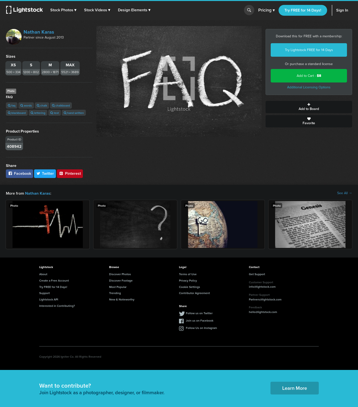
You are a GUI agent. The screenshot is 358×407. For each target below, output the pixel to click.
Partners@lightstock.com (265, 299)
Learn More (294, 387)
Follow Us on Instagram (201, 328)
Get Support (257, 274)
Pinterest (70, 173)
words (26, 105)
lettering (38, 113)
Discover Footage (121, 280)
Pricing (266, 10)
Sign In (342, 10)
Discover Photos (120, 274)
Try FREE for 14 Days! (302, 10)
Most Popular (118, 287)
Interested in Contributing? (57, 305)
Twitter (45, 173)
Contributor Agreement (194, 293)
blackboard (17, 113)
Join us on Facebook (199, 320)
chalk (42, 105)
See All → (344, 193)
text (54, 113)
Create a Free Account (54, 280)
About (43, 274)
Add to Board (308, 107)
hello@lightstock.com (263, 312)
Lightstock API (48, 299)
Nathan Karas (39, 32)
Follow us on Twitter (199, 313)
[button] (64, 10)
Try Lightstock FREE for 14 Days (309, 50)
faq (11, 105)
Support (44, 293)
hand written (74, 113)
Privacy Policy (188, 280)
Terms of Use (188, 274)
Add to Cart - (309, 75)
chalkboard (61, 105)
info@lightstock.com (262, 286)
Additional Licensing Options (309, 87)
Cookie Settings (189, 287)
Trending (115, 293)
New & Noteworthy (121, 299)
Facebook (19, 173)
